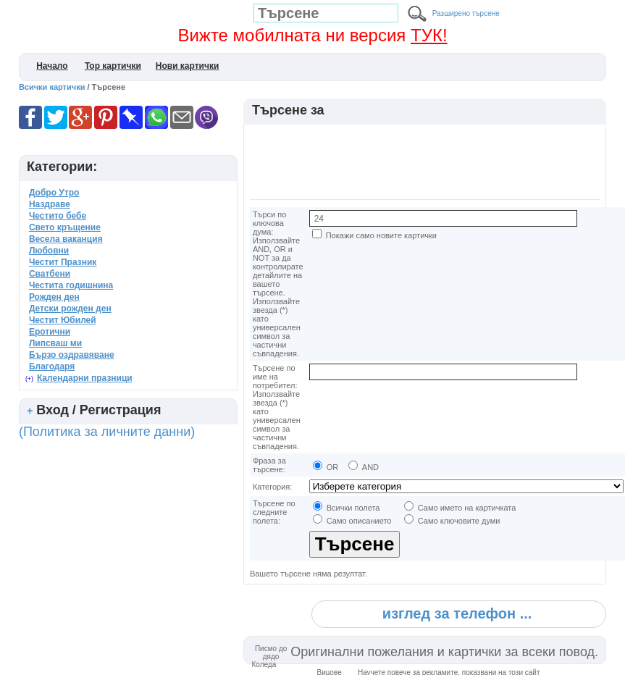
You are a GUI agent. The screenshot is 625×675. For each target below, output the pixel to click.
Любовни (49, 251)
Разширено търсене (466, 13)
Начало (51, 66)
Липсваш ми (55, 343)
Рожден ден (54, 297)
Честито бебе (57, 216)
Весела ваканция (66, 239)
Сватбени (49, 274)
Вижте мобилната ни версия (312, 35)
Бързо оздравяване (71, 355)
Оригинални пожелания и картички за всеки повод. (444, 652)
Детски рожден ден (70, 308)
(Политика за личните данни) (107, 431)
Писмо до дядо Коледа (270, 656)
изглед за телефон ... (457, 613)
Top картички (113, 66)
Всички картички (52, 87)
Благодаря (52, 366)
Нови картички (187, 66)
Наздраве (49, 204)
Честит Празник (62, 262)
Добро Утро (54, 193)
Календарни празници (85, 378)
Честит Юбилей (62, 320)
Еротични (49, 332)
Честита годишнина (71, 285)
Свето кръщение (65, 227)
